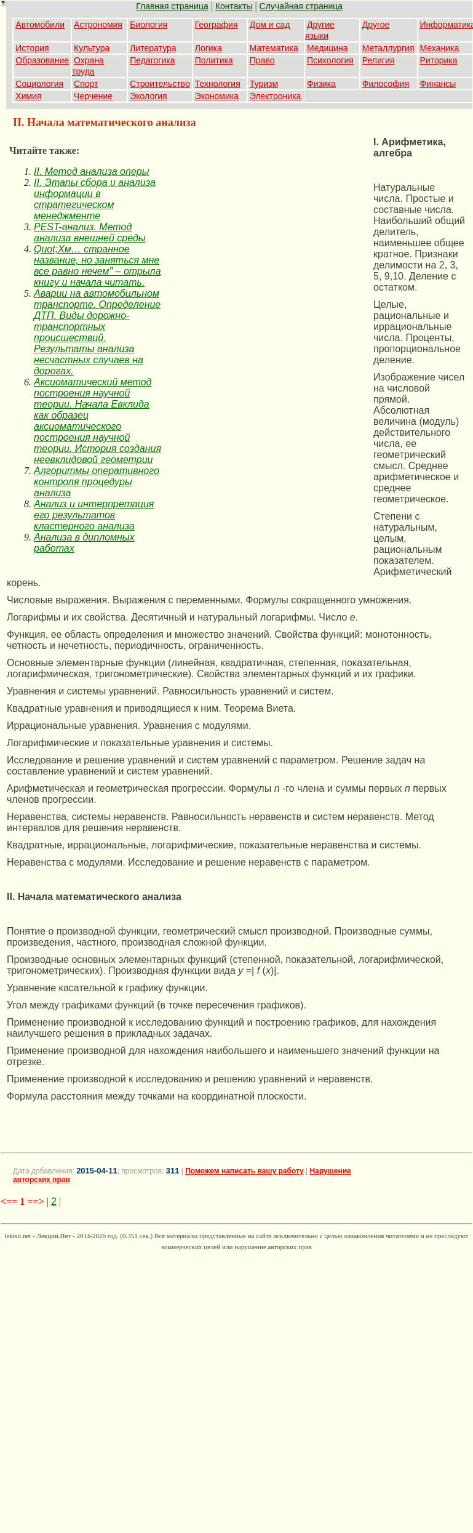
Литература (153, 48)
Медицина (327, 48)
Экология (148, 96)
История (32, 48)
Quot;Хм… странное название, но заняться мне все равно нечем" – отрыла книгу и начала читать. (97, 266)
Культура (91, 48)
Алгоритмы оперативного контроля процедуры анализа (96, 481)
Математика (274, 48)
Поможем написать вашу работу (244, 1171)
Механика (439, 48)
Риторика (439, 60)
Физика (321, 84)
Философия (385, 84)
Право (262, 60)
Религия (378, 60)
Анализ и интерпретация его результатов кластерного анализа (94, 515)
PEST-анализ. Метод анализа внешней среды (90, 232)
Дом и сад (270, 25)
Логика (208, 48)
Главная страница (172, 6)
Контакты (233, 6)
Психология (330, 60)
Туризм (264, 84)
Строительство (159, 84)
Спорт (86, 84)
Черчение (93, 96)
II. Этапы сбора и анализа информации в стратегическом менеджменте (95, 199)
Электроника (275, 96)
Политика (214, 60)
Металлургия (388, 48)
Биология (148, 25)
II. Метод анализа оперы (91, 171)
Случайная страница (301, 6)
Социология (39, 84)
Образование (42, 60)
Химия (28, 96)
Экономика (217, 96)
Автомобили (40, 25)
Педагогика (152, 60)
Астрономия (98, 25)
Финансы (438, 84)
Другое (375, 25)
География (216, 25)
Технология (217, 84)
